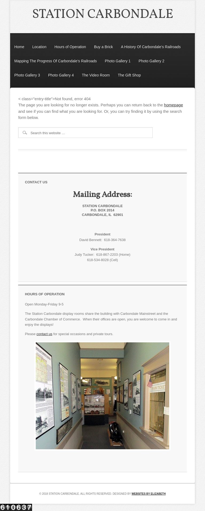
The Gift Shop (129, 75)
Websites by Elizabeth (149, 493)
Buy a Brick (103, 47)
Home (19, 47)
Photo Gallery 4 (61, 75)
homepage (173, 105)
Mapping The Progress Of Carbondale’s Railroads (55, 61)
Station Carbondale (102, 15)
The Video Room (96, 75)
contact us (44, 334)
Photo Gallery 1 (118, 61)
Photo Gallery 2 (151, 61)
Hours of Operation (70, 47)
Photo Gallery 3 (27, 75)
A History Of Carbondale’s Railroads (151, 47)
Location (39, 47)
